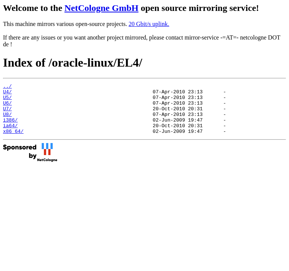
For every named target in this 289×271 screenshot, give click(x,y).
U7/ (7, 114)
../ (7, 87)
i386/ (10, 127)
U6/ (7, 107)
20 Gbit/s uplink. (149, 24)
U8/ (7, 120)
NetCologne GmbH (101, 8)
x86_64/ (13, 141)
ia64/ (10, 134)
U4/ (7, 93)
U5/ (7, 100)
